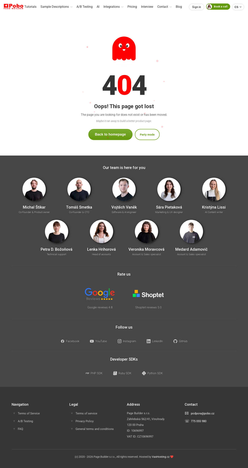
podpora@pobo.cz (202, 413)
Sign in (196, 7)
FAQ (20, 429)
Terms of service (86, 413)
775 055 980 (198, 421)
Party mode (147, 134)
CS (238, 7)
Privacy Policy (85, 421)
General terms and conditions (95, 429)
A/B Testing (25, 421)
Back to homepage (110, 134)
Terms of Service (29, 413)
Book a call (216, 6)
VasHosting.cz (161, 456)
